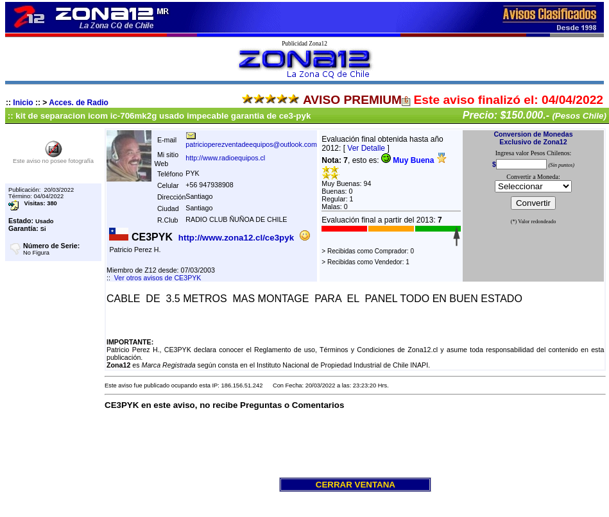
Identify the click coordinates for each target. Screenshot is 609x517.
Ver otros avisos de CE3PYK (158, 278)
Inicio (23, 102)
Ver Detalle (366, 148)
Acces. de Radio (78, 102)
